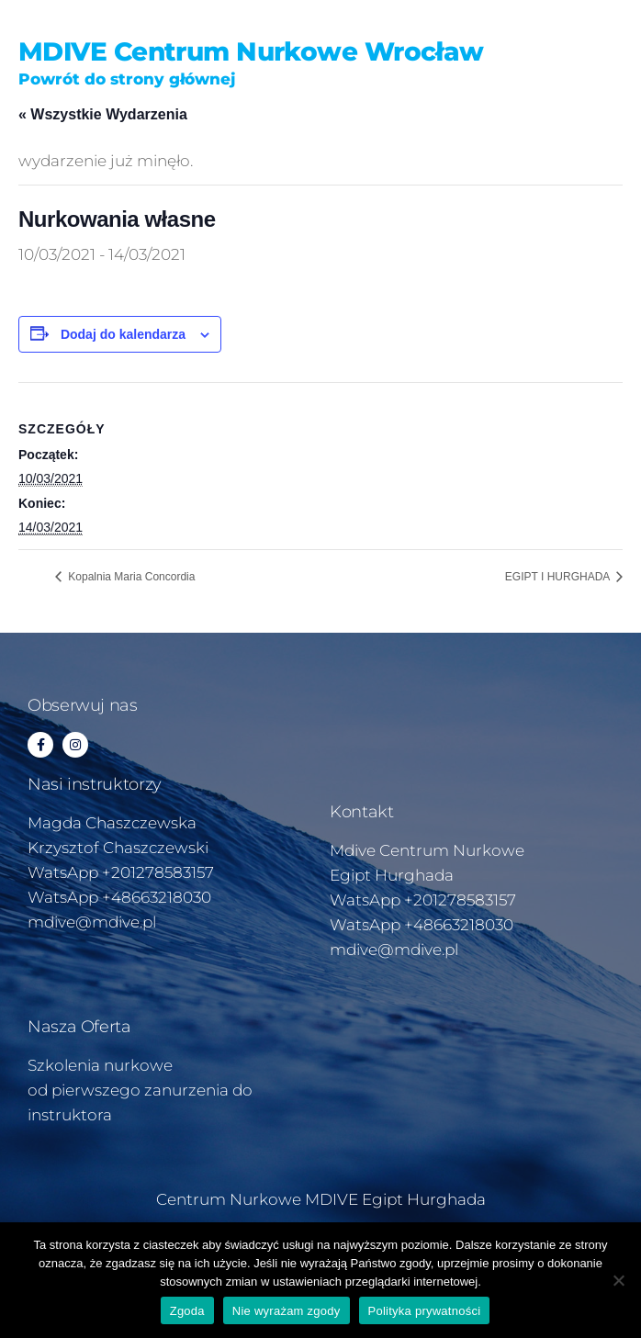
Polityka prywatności (424, 1311)
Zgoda (187, 1311)
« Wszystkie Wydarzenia (102, 114)
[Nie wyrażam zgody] (618, 1280)
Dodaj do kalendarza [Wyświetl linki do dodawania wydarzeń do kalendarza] (123, 334)
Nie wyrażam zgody (286, 1311)
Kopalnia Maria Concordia (130, 576)
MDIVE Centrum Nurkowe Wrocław (251, 51)
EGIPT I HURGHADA (559, 576)
